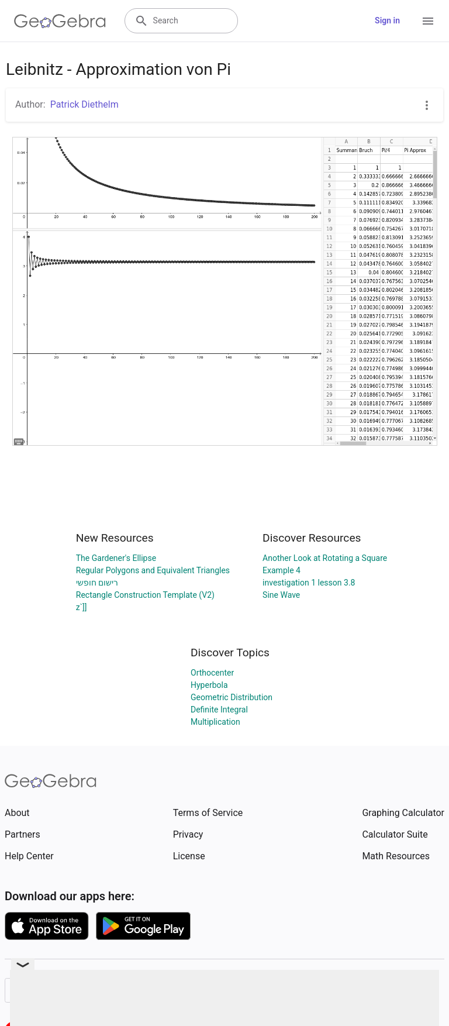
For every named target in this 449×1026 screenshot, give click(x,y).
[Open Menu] (428, 21)
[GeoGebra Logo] (60, 21)
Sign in (387, 20)
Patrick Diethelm (84, 104)
